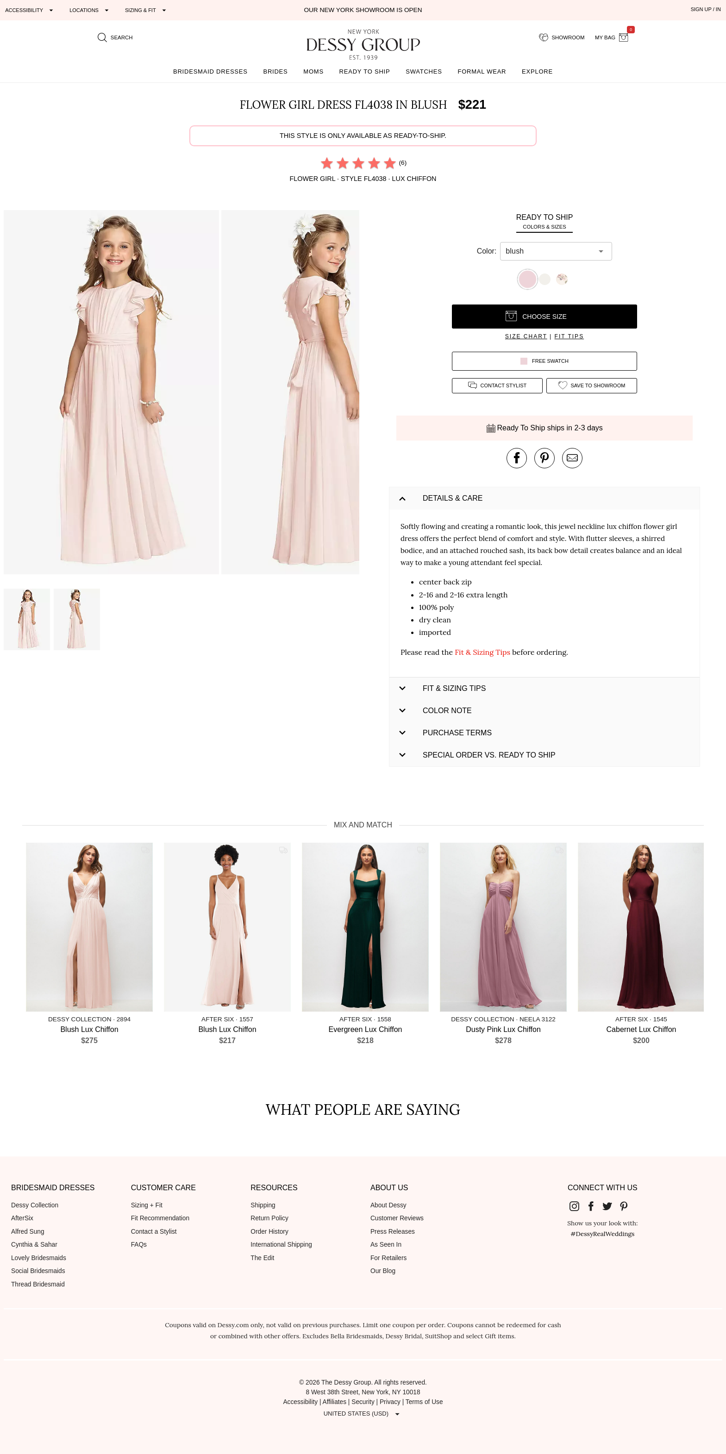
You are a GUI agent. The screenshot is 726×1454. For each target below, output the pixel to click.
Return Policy (269, 1218)
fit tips (569, 336)
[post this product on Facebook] (517, 458)
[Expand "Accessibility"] (30, 10)
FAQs (139, 1244)
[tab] (544, 221)
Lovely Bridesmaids (38, 1258)
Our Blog (382, 1271)
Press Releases (392, 1231)
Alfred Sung (27, 1231)
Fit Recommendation (160, 1218)
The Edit (262, 1258)
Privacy (390, 1401)
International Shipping (281, 1244)
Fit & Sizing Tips (482, 652)
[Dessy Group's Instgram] (578, 1206)
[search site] (115, 37)
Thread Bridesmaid (38, 1284)
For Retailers (388, 1258)
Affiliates (335, 1401)
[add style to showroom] (591, 385)
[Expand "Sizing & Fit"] (147, 10)
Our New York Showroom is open (363, 9)
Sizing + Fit (147, 1205)
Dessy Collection (34, 1205)
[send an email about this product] (572, 458)
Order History (269, 1231)
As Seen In (385, 1244)
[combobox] (549, 251)
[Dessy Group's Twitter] (610, 1206)
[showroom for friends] (562, 37)
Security (363, 1401)
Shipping (262, 1205)
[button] (112, 394)
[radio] (326, 162)
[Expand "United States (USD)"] (363, 1414)
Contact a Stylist (154, 1231)
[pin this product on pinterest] (544, 458)
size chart (526, 336)
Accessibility (300, 1401)
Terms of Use (424, 1401)
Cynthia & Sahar (34, 1244)
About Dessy (388, 1205)
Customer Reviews (397, 1218)
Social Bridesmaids (38, 1271)
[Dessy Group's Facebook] (594, 1206)
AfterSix (22, 1218)
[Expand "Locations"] (90, 10)
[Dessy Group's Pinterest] (627, 1206)
